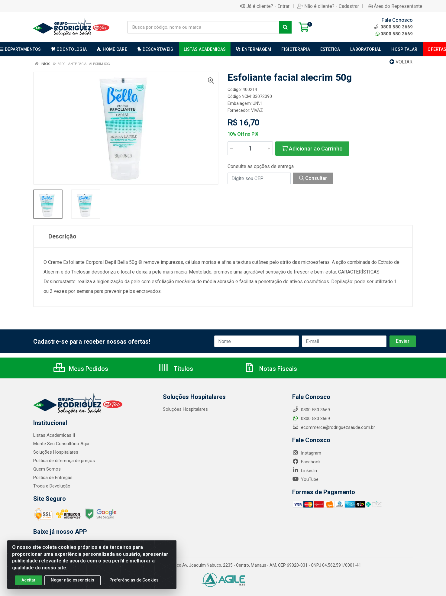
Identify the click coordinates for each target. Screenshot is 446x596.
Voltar (400, 62)
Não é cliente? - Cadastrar (328, 6)
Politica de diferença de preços (64, 460)
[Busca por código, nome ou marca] (203, 27)
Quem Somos (47, 469)
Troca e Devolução (51, 486)
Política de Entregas (53, 477)
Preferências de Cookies (134, 582)
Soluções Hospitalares (55, 452)
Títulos (175, 368)
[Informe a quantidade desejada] (250, 148)
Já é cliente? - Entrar (264, 6)
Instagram (306, 453)
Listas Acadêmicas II (54, 435)
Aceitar (28, 582)
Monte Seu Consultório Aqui (61, 443)
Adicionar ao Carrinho (312, 148)
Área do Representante (395, 6)
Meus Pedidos (80, 368)
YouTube (305, 479)
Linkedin (304, 470)
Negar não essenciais (72, 582)
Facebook (306, 462)
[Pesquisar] (285, 27)
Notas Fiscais (270, 368)
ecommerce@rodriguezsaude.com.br (333, 427)
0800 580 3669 (394, 34)
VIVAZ (257, 110)
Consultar (313, 178)
